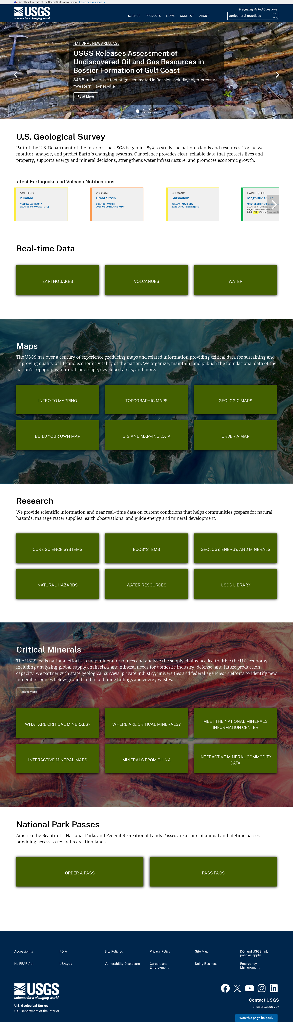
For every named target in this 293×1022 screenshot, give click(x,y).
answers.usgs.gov (266, 1007)
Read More (85, 97)
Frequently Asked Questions (258, 9)
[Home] (32, 19)
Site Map (201, 951)
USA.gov (65, 964)
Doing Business (206, 964)
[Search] (275, 16)
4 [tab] (155, 111)
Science (134, 15)
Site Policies (114, 951)
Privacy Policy (160, 951)
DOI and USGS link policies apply (254, 953)
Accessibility (23, 951)
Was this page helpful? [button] (256, 1018)
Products (153, 15)
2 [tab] (143, 111)
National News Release (96, 43)
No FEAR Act (23, 964)
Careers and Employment (159, 965)
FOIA (63, 951)
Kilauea (26, 198)
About (204, 15)
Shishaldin (180, 198)
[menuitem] (134, 13)
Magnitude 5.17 (260, 198)
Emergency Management (250, 965)
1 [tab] (137, 111)
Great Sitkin (106, 198)
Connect (187, 15)
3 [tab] (149, 111)
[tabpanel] (146, 70)
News (170, 15)
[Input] (253, 16)
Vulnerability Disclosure (122, 964)
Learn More (28, 692)
